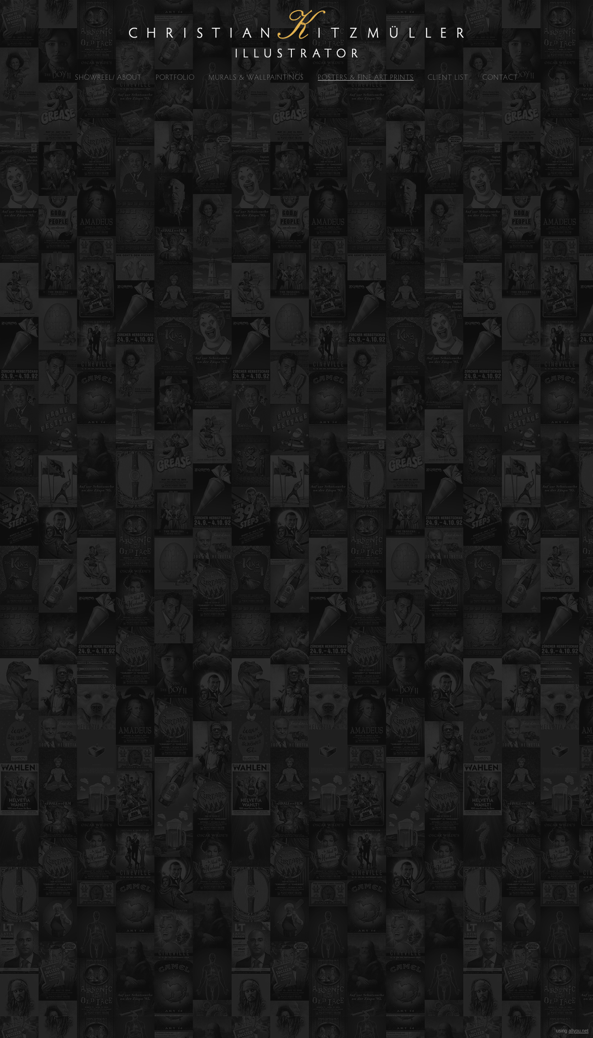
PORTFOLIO (175, 77)
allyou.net (578, 1030)
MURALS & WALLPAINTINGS (256, 77)
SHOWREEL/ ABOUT (108, 77)
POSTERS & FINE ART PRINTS (366, 77)
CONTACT (500, 77)
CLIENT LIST (448, 77)
